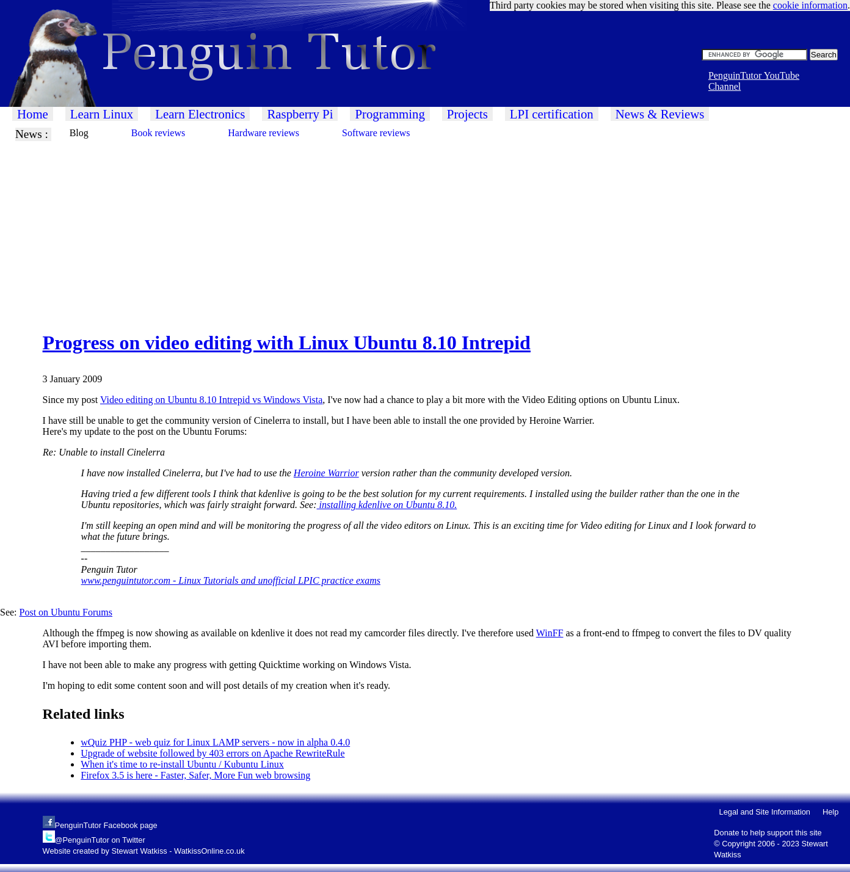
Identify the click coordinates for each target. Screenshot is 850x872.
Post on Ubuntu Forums (66, 612)
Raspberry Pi (300, 114)
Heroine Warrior (326, 473)
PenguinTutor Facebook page (106, 825)
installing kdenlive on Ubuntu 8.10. (387, 505)
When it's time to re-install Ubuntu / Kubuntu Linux (182, 764)
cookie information (810, 5)
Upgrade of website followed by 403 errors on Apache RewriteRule (212, 753)
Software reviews (376, 133)
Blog (79, 133)
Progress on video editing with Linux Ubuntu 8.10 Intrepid (287, 343)
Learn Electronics (200, 114)
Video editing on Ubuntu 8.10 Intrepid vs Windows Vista (211, 399)
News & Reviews (660, 114)
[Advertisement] (366, 226)
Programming (389, 114)
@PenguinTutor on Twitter (100, 840)
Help (830, 811)
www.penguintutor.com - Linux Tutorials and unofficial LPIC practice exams (230, 580)
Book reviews (158, 133)
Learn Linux (101, 114)
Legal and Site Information (764, 811)
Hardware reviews (263, 133)
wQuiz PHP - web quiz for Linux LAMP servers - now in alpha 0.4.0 (215, 742)
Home (32, 114)
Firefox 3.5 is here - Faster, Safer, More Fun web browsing (195, 775)
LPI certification (552, 114)
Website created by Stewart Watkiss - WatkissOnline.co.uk (144, 851)
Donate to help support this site (767, 832)
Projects (467, 114)
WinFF (550, 633)
